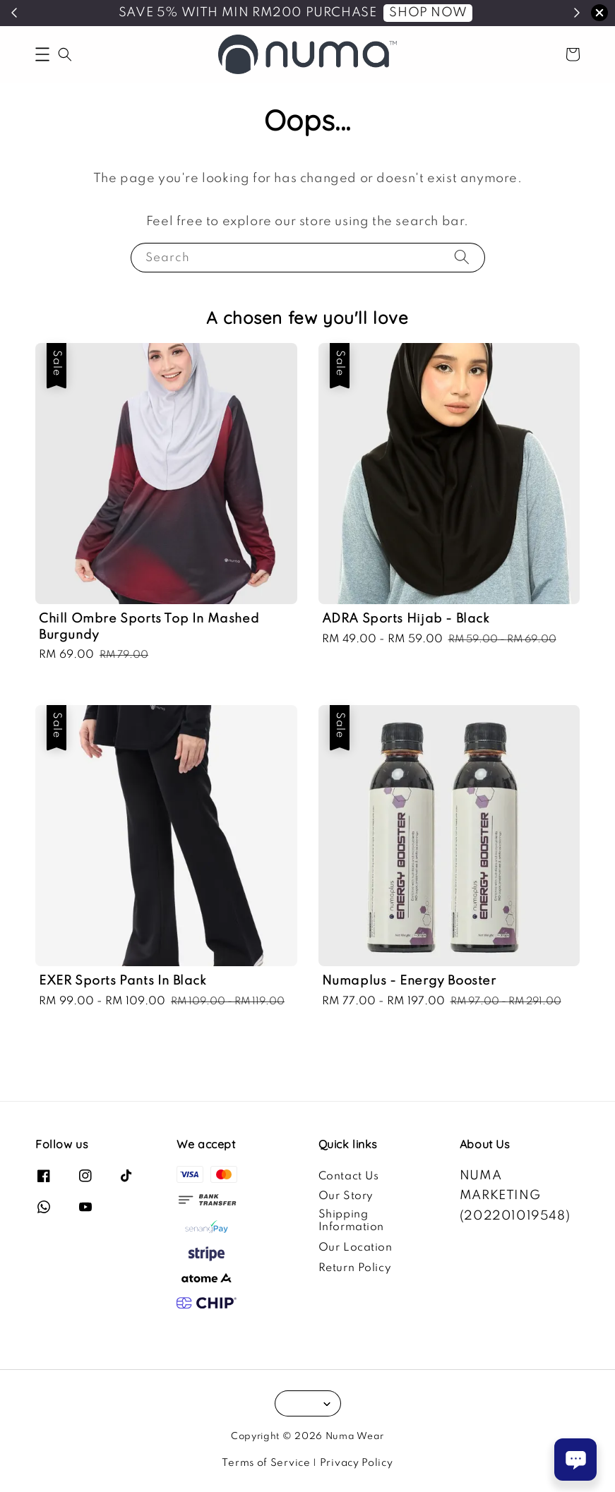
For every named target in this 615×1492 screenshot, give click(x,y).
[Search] (461, 257)
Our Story (346, 1196)
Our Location (355, 1247)
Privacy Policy (356, 1463)
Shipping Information (351, 1221)
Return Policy (355, 1268)
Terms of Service (266, 1463)
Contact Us (348, 1176)
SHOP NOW (428, 12)
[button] (42, 54)
